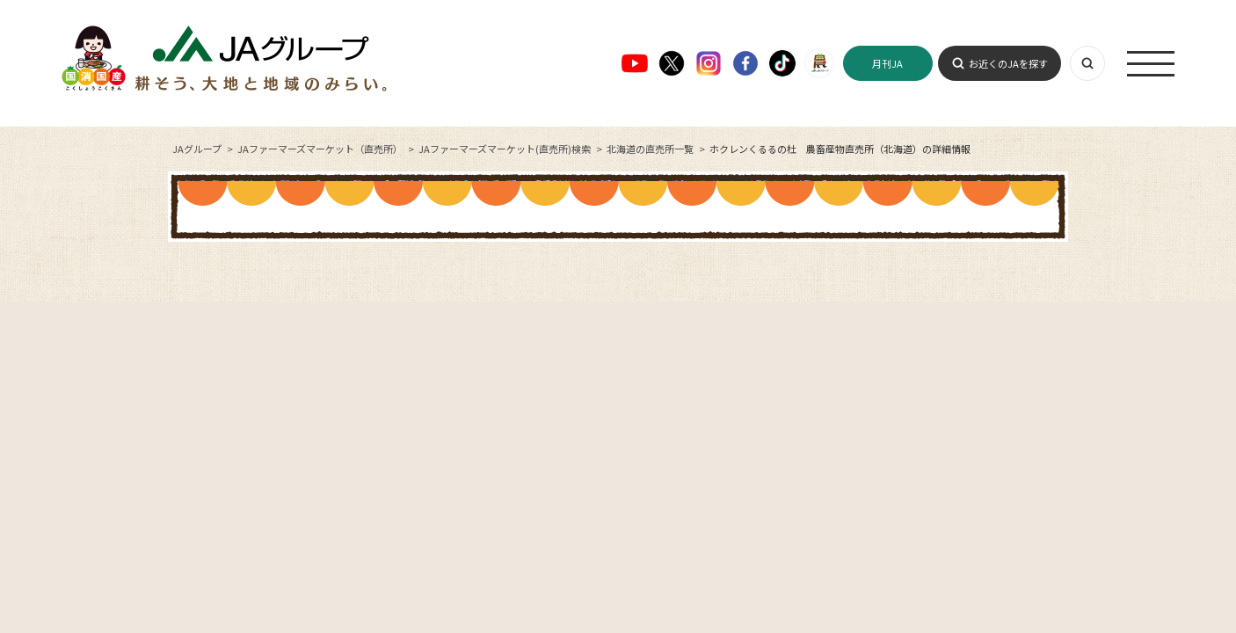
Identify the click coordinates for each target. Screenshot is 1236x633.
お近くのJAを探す (1008, 63)
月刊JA (887, 63)
